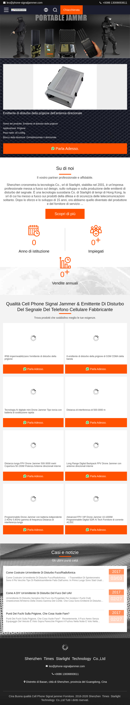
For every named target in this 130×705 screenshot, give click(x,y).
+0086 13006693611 (113, 2)
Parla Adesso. (65, 149)
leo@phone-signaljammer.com (22, 2)
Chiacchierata (71, 9)
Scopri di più (64, 214)
